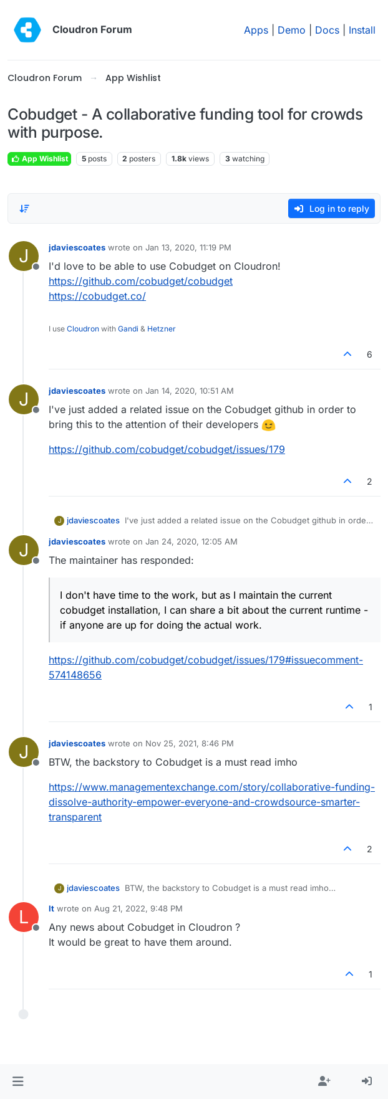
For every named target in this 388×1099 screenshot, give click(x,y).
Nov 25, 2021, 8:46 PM (189, 743)
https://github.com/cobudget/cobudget (141, 281)
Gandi (128, 328)
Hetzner (161, 328)
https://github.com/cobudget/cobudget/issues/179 (167, 449)
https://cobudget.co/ (97, 296)
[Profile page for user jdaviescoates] (24, 256)
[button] (18, 1081)
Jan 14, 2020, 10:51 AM (189, 391)
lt (51, 908)
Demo (292, 30)
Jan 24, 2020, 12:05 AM (191, 541)
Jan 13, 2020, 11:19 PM (188, 247)
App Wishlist (39, 158)
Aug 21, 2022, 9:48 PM (138, 908)
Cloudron (83, 328)
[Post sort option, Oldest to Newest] (24, 208)
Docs (327, 30)
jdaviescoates (77, 247)
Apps (256, 30)
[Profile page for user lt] (24, 917)
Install (362, 30)
